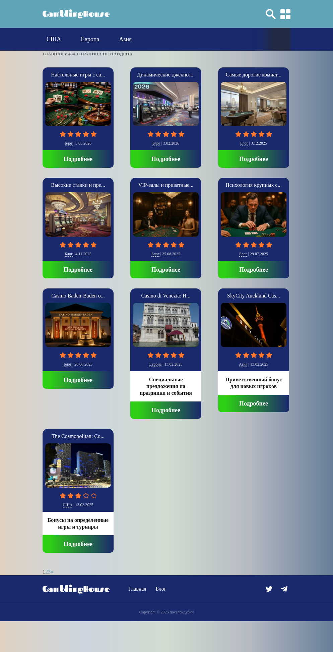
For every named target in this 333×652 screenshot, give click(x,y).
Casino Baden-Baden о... (78, 295)
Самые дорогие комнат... (253, 74)
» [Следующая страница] (52, 572)
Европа (90, 39)
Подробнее (78, 159)
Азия (125, 39)
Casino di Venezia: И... (165, 295)
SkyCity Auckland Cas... (253, 295)
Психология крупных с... (253, 185)
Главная (137, 589)
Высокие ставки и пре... (78, 185)
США (54, 39)
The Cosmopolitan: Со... (78, 436)
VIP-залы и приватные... (166, 185)
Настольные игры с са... (78, 74)
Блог (69, 143)
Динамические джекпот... (166, 74)
